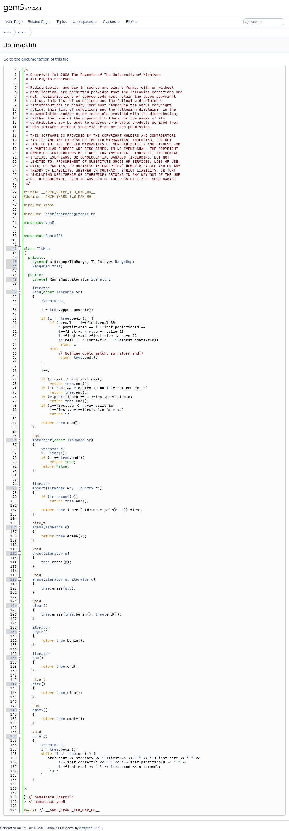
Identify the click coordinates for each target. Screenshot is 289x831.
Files (132, 22)
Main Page (14, 22)
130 (11, 631)
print (37, 736)
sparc (22, 32)
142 (11, 684)
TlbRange (65, 292)
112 (11, 553)
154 (11, 736)
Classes (111, 22)
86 (11, 440)
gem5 (49, 222)
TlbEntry (84, 488)
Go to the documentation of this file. (36, 59)
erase (37, 527)
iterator (99, 279)
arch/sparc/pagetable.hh (70, 214)
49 (11, 279)
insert (38, 488)
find (36, 292)
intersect (42, 440)
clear (37, 605)
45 (11, 261)
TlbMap (43, 248)
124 (11, 605)
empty (37, 710)
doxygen (86, 828)
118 (11, 579)
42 (11, 248)
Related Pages (39, 22)
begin (37, 631)
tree (56, 266)
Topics (61, 22)
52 (11, 292)
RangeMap (123, 261)
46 (11, 266)
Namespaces (84, 22)
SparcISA (54, 235)
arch (7, 32)
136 (11, 657)
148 (11, 710)
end (35, 657)
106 (11, 527)
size (36, 684)
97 (11, 488)
